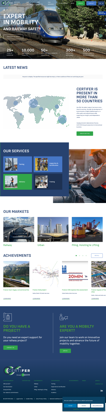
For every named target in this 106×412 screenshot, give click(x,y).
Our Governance (7, 379)
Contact (91, 3)
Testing (21, 157)
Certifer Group (17, 3)
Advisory (22, 174)
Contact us (99, 376)
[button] (4, 10)
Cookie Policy (76, 409)
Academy (53, 385)
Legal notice (91, 409)
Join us (80, 3)
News (72, 3)
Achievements (63, 3)
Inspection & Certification (53, 157)
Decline (84, 405)
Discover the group (13, 37)
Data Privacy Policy (84, 409)
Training (52, 174)
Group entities (7, 382)
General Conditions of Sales (57, 391)
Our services (51, 3)
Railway (36, 376)
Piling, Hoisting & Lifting (40, 382)
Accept (70, 405)
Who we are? (6, 376)
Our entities (29, 3)
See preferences (97, 405)
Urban (35, 379)
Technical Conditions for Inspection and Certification (82, 391)
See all (97, 248)
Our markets (40, 3)
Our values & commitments (10, 385)
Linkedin (102, 383)
